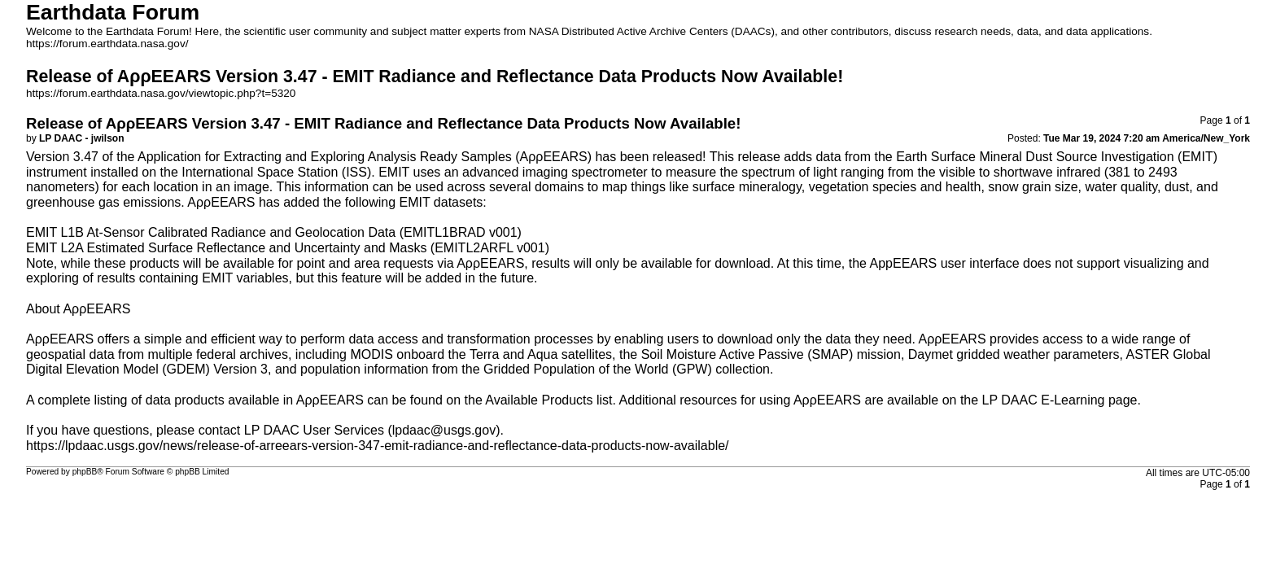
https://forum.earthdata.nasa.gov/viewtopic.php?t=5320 (160, 93)
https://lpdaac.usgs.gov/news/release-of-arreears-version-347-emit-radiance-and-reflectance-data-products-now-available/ (377, 446)
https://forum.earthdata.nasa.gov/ (107, 43)
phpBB (85, 471)
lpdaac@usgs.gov (444, 430)
